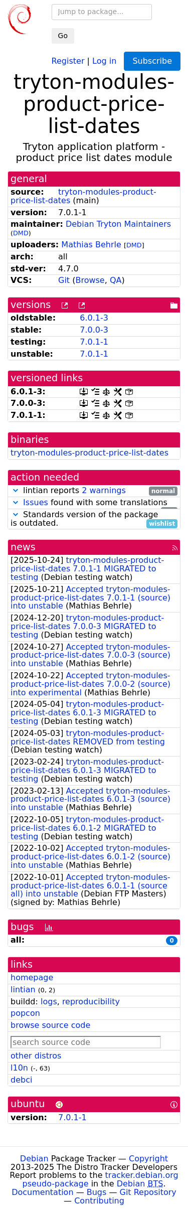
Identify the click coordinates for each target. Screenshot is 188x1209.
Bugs (97, 1192)
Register (68, 60)
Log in (104, 60)
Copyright (148, 1158)
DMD (21, 233)
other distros (36, 1056)
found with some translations (94, 503)
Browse (89, 280)
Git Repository (148, 1192)
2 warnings (104, 490)
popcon (25, 1013)
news (23, 547)
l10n (19, 1068)
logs (49, 1001)
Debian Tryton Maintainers (118, 224)
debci (21, 1080)
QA (116, 280)
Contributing (99, 1200)
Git (64, 280)
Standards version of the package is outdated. (94, 519)
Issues (35, 502)
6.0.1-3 (94, 318)
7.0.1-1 (94, 342)
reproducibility (91, 1001)
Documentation (42, 1192)
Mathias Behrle (91, 244)
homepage (32, 977)
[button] (15, 490)
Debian (34, 1158)
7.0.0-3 (94, 330)
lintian (23, 989)
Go (63, 36)
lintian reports (94, 491)
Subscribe (152, 61)
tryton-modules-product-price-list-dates (89, 453)
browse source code (50, 1025)
